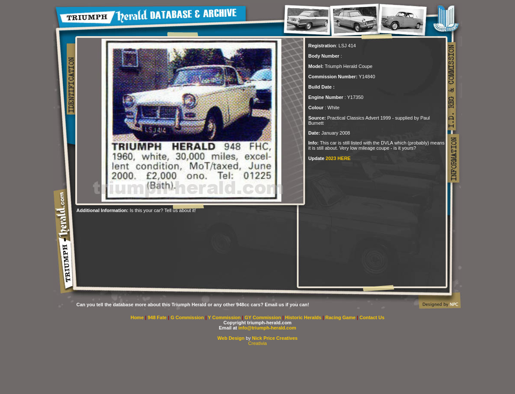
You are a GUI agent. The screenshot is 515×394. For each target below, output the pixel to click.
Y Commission (225, 317)
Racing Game (341, 317)
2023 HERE (338, 158)
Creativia (257, 343)
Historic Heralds (303, 317)
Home (137, 317)
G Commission (187, 317)
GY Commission (262, 317)
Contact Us (372, 317)
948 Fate (158, 317)
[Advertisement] (257, 370)
